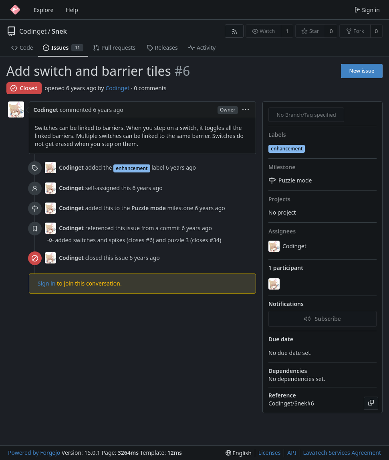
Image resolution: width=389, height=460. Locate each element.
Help (72, 10)
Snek (59, 31)
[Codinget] (274, 284)
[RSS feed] (234, 31)
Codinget (32, 31)
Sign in (46, 283)
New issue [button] (362, 70)
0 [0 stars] (331, 31)
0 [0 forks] (376, 31)
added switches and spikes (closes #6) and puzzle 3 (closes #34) (138, 240)
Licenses (269, 452)
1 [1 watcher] (287, 31)
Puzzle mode (148, 208)
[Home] (15, 9)
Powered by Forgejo (34, 452)
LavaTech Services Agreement (342, 452)
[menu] (246, 110)
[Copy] (371, 403)
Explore (43, 10)
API (291, 452)
